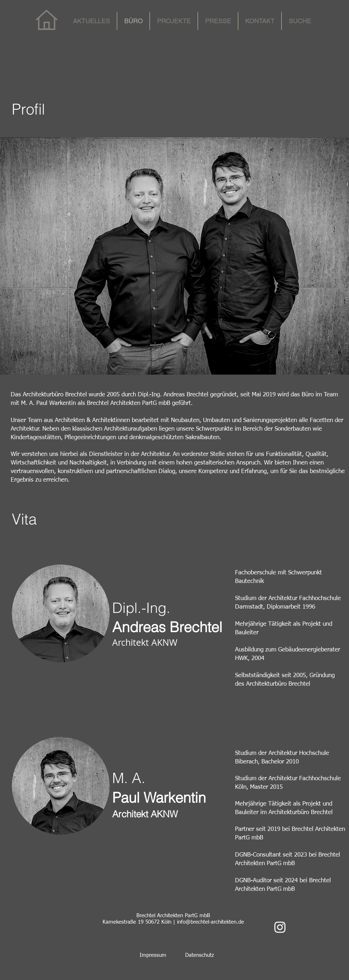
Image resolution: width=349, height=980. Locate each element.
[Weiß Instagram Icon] (279, 927)
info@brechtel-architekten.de (210, 922)
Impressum (153, 955)
